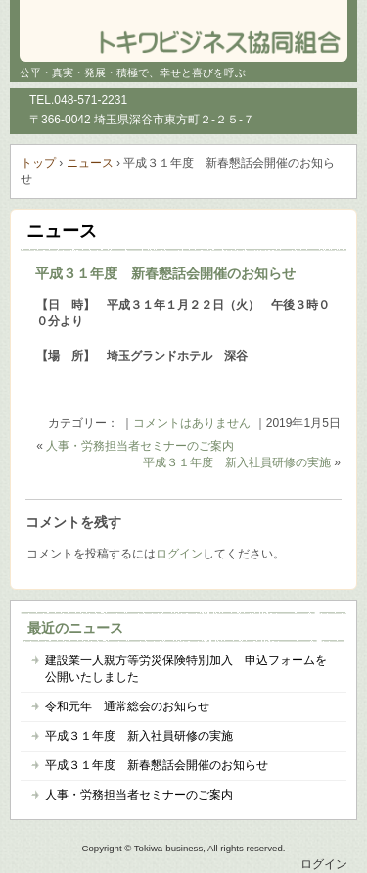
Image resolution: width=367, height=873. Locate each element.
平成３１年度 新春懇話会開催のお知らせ (165, 273)
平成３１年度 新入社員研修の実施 (237, 462)
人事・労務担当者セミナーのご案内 (140, 446)
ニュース (61, 231)
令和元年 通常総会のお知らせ (127, 706)
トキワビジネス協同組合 (183, 29)
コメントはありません (192, 423)
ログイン (179, 553)
